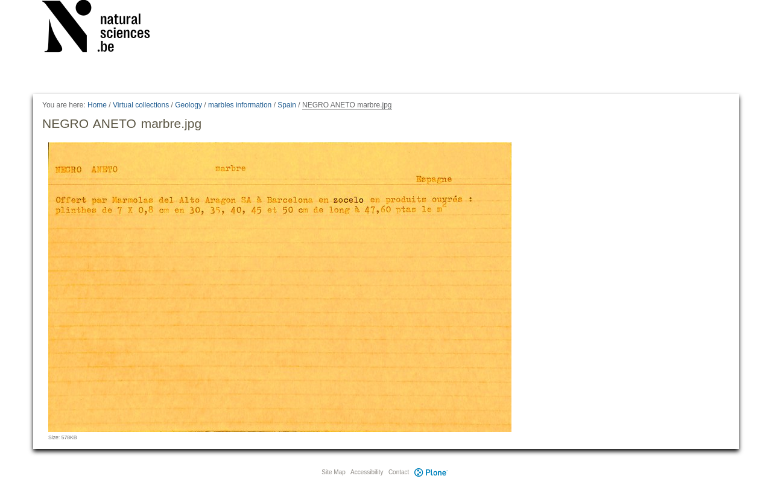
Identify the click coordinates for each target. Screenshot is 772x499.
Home (97, 105)
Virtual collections (141, 105)
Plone (430, 472)
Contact (398, 472)
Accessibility (366, 472)
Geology (188, 105)
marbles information (239, 105)
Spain (286, 105)
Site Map (333, 472)
